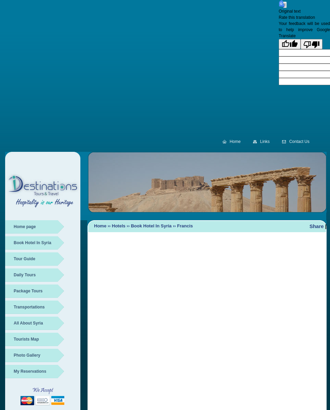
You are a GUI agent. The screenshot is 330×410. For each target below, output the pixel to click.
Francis (185, 225)
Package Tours (28, 291)
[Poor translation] (311, 44)
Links (265, 141)
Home (235, 141)
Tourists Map (26, 339)
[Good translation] (290, 44)
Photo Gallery (27, 355)
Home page (25, 226)
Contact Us (299, 141)
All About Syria (28, 323)
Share (316, 226)
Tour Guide (24, 258)
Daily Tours (25, 275)
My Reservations (30, 371)
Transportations (29, 307)
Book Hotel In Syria (32, 242)
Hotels (119, 225)
